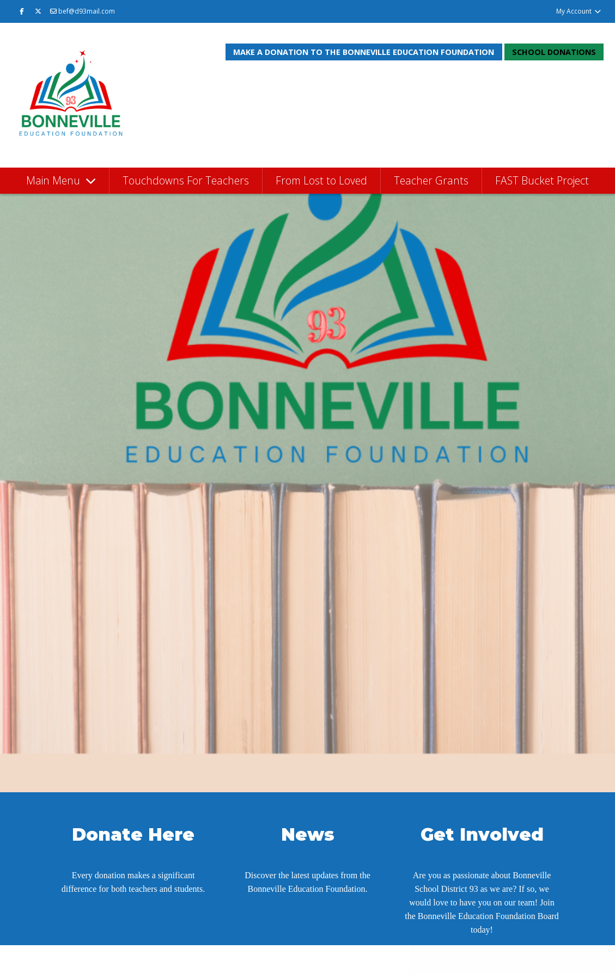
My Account (578, 11)
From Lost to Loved (321, 180)
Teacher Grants (431, 180)
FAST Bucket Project (542, 180)
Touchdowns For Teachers (186, 180)
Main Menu (54, 180)
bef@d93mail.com (82, 11)
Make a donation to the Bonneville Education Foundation (363, 52)
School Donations (554, 52)
